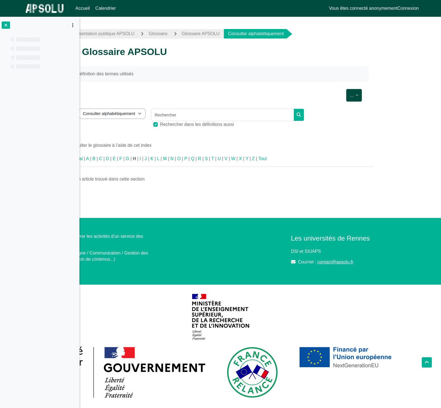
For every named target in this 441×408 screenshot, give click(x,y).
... (396, 94)
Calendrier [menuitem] (105, 8)
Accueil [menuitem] (83, 8)
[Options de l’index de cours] (72, 25)
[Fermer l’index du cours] (5, 25)
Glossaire (197, 33)
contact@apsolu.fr (366, 262)
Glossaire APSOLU (240, 33)
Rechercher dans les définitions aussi (237, 124)
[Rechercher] (262, 115)
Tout (302, 158)
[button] (426, 362)
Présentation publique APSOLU (143, 33)
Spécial (115, 158)
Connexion (408, 8)
